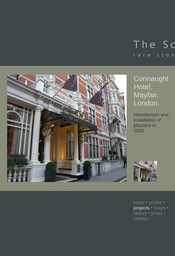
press (157, 213)
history (140, 213)
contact (140, 218)
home (139, 202)
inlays (159, 207)
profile (155, 202)
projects (141, 207)
